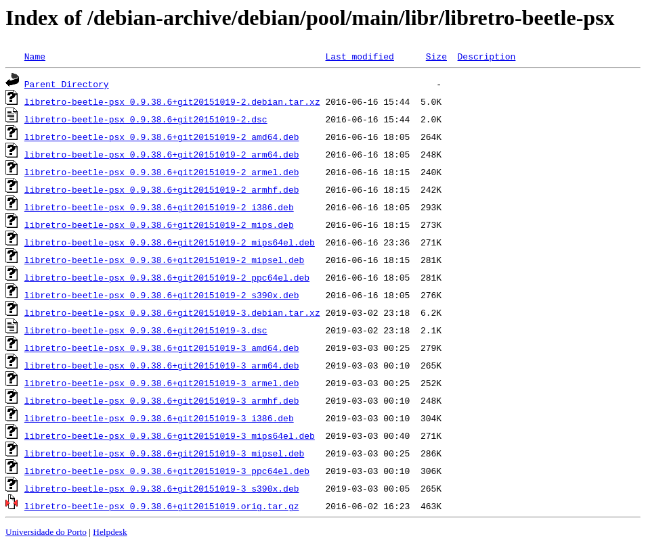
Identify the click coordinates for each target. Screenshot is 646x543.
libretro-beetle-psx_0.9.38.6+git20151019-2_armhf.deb (161, 189)
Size (436, 56)
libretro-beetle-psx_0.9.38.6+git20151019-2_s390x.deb (161, 295)
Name (34, 56)
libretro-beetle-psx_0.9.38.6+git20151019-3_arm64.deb (161, 365)
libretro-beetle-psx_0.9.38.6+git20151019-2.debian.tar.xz (172, 101)
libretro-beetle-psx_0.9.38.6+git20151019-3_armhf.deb (161, 400)
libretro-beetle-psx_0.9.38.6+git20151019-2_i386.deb (159, 207)
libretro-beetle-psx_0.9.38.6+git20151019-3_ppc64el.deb (166, 471)
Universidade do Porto (46, 532)
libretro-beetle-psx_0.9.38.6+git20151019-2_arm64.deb (161, 154)
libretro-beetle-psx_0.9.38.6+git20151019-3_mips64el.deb (169, 435)
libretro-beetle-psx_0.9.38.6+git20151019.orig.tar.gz (161, 506)
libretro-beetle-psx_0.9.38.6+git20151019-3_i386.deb (159, 418)
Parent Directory (66, 84)
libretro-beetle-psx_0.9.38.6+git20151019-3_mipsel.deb (164, 453)
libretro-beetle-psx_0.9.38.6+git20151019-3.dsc (145, 330)
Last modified (359, 56)
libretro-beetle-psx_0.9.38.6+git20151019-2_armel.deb (161, 172)
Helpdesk (110, 532)
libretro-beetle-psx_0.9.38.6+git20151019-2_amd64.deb (161, 137)
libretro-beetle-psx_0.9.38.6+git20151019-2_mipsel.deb (164, 260)
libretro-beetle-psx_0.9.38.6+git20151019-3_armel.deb (161, 383)
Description (486, 56)
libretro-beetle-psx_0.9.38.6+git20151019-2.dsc (145, 119)
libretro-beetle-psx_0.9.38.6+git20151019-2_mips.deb (159, 224)
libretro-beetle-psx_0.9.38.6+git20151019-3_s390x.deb (161, 488)
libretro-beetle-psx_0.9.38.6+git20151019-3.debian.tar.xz (172, 312)
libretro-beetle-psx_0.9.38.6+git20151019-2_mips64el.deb (169, 242)
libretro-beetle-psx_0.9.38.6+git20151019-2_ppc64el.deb (166, 277)
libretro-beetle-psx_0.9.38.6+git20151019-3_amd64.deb (161, 347)
